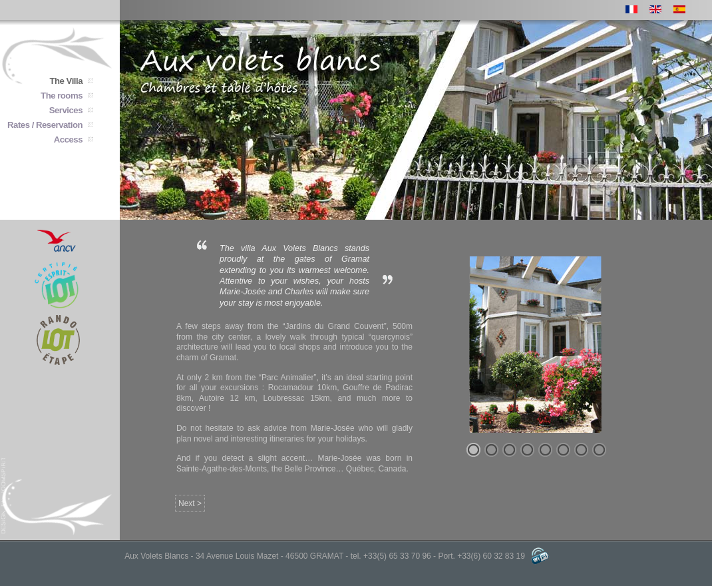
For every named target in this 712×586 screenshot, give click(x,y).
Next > (190, 503)
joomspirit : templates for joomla (4, 495)
